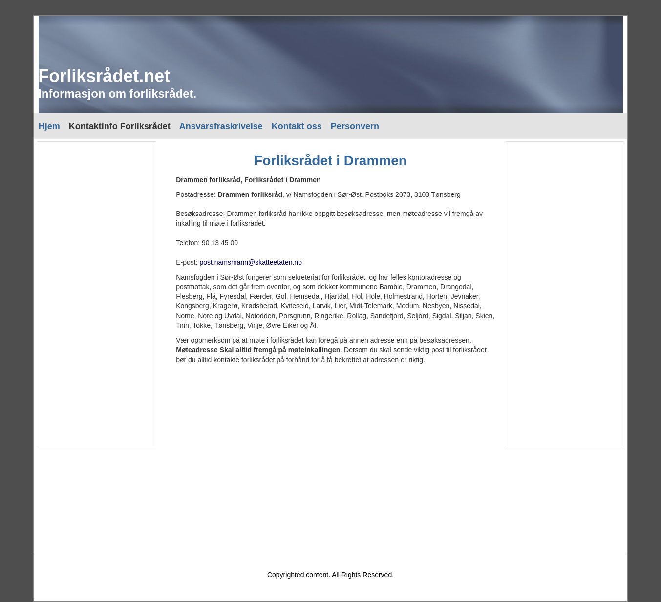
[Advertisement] (95, 293)
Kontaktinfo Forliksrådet (120, 126)
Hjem (49, 126)
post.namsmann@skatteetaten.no (250, 262)
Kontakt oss (297, 126)
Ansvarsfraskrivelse (221, 126)
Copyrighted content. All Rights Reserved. (330, 575)
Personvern (355, 126)
